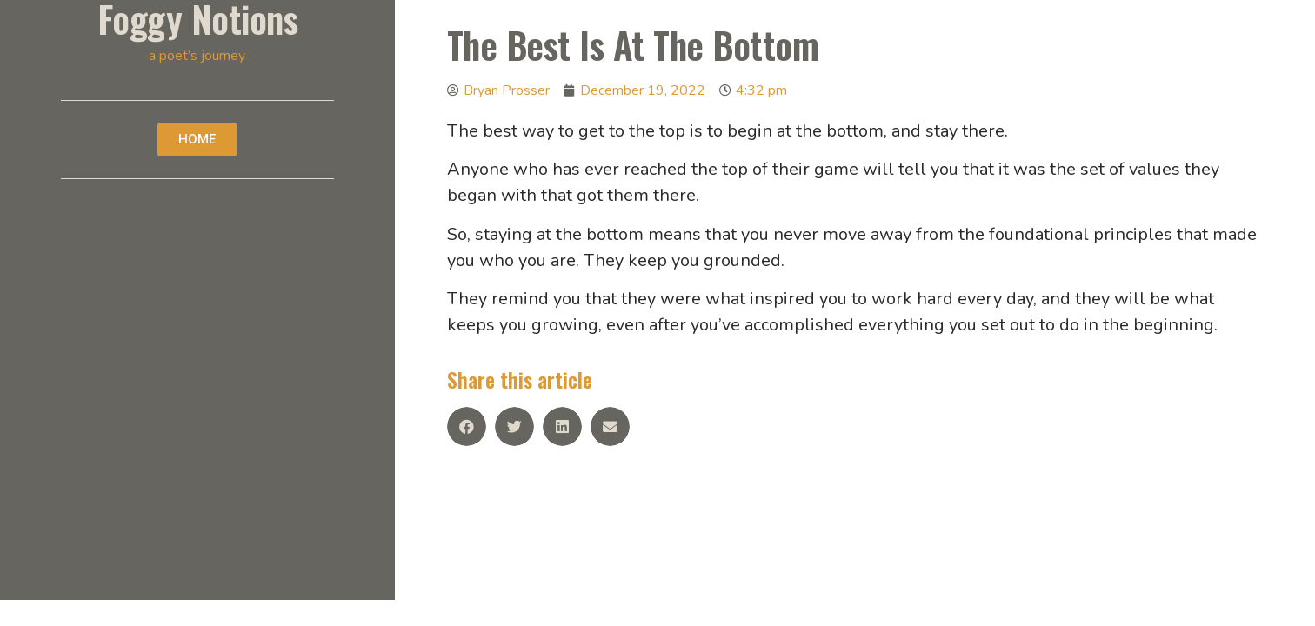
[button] (197, 139)
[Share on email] (610, 426)
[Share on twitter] (514, 426)
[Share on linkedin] (562, 426)
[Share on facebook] (466, 426)
